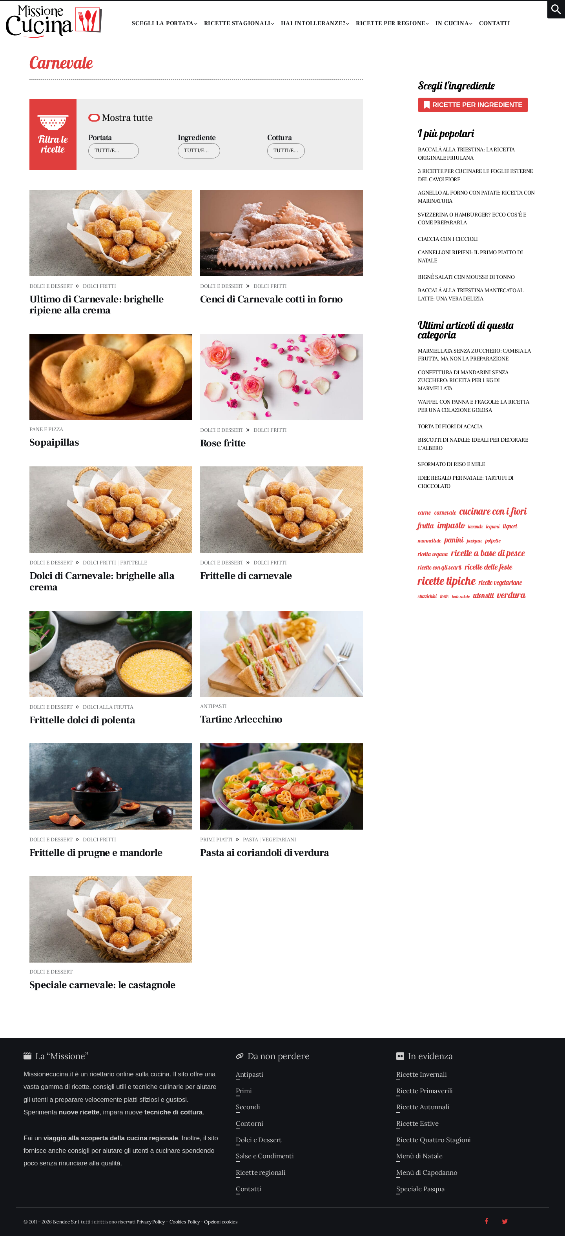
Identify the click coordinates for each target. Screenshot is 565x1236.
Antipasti (213, 706)
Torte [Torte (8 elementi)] (444, 596)
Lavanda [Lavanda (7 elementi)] (475, 527)
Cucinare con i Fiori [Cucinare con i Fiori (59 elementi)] (493, 511)
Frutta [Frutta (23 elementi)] (426, 525)
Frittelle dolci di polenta (82, 720)
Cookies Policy (185, 1222)
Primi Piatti (216, 839)
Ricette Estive (417, 1123)
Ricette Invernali (421, 1074)
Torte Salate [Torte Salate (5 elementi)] (461, 596)
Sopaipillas (54, 442)
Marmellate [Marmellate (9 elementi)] (429, 540)
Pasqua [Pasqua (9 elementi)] (474, 540)
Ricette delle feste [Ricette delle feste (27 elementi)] (488, 567)
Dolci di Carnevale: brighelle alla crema (101, 581)
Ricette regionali (261, 1172)
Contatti (249, 1189)
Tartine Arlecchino (241, 719)
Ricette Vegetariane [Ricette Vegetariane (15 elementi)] (500, 582)
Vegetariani (279, 839)
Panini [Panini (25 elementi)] (454, 539)
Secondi (248, 1107)
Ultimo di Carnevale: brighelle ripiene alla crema (96, 305)
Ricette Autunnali (422, 1107)
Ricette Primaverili (424, 1091)
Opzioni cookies (220, 1222)
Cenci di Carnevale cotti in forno (271, 299)
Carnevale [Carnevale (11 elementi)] (445, 512)
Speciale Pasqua (420, 1189)
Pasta (250, 839)
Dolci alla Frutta (108, 707)
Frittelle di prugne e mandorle (96, 852)
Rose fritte (223, 443)
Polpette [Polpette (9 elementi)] (493, 540)
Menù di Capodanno (426, 1172)
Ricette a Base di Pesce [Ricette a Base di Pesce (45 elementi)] (488, 553)
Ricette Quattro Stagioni (433, 1140)
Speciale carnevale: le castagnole (102, 985)
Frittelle (133, 562)
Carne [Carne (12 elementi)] (424, 512)
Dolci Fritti (99, 286)
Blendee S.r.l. (66, 1222)
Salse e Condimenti (265, 1156)
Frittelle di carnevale (246, 576)
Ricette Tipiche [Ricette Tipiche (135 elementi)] (446, 580)
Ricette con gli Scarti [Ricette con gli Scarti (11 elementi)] (439, 567)
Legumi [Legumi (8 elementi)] (492, 526)
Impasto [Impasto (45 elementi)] (451, 525)
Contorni (249, 1123)
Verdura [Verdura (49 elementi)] (511, 595)
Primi (244, 1091)
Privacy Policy (151, 1222)
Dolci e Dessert (51, 286)
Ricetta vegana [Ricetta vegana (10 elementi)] (433, 554)
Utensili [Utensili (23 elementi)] (483, 595)
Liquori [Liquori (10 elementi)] (510, 526)
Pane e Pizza (46, 429)
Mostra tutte (127, 117)
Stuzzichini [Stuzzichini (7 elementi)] (427, 596)
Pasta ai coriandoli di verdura (264, 852)
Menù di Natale (419, 1156)
